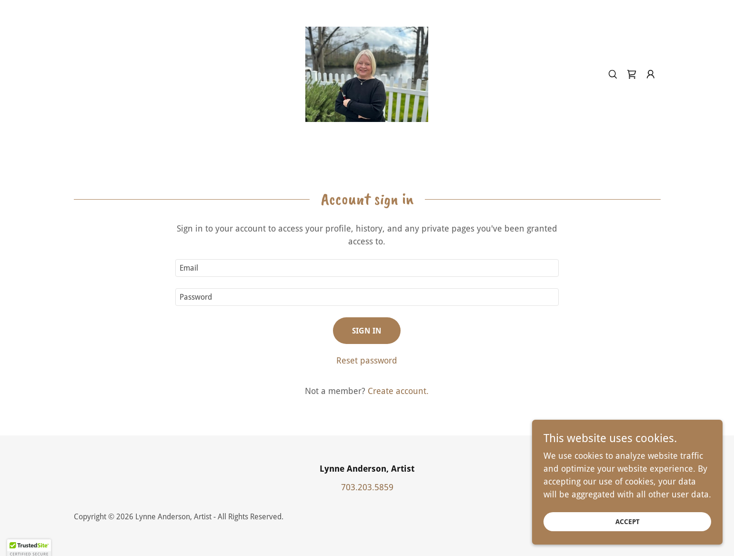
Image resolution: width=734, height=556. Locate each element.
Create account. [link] (398, 391)
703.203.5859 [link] (367, 487)
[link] (366, 74)
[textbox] (367, 268)
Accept (627, 522)
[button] (650, 74)
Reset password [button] (366, 360)
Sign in (367, 330)
